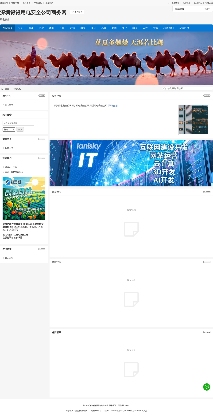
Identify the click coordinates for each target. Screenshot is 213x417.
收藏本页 (15, 3)
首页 (7, 89)
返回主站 (4, 3)
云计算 (117, 410)
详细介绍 (113, 105)
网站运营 (132, 410)
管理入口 (209, 3)
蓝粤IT (108, 410)
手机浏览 (38, 3)
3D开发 (140, 410)
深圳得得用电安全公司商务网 (33, 12)
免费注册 (186, 3)
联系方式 (49, 3)
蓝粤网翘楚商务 (76, 410)
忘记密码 (198, 3)
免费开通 (95, 410)
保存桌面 (26, 3)
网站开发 (124, 410)
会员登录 (175, 3)
